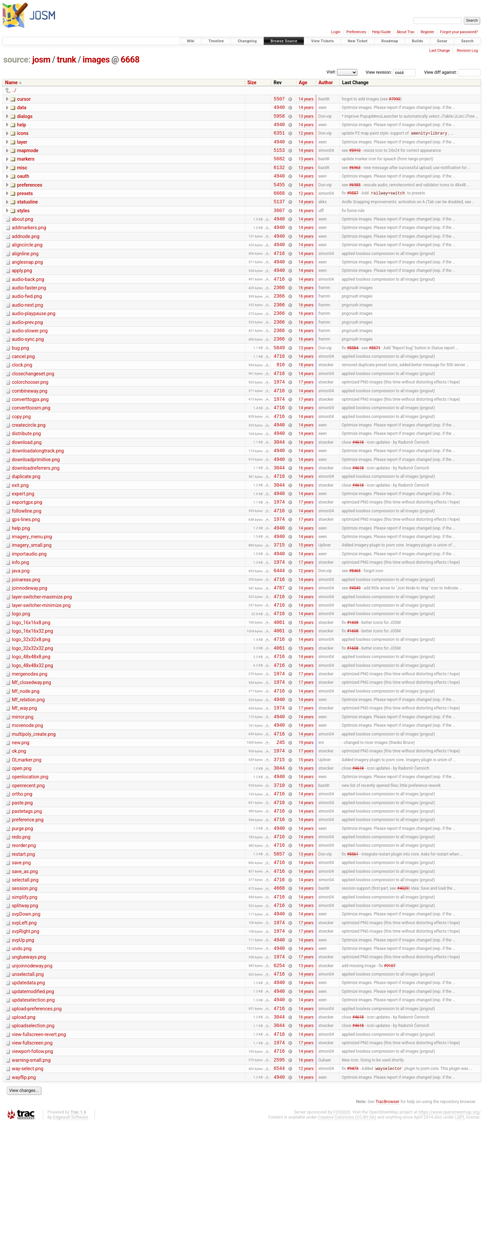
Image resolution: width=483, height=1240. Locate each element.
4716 (279, 272)
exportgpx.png (27, 550)
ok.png (19, 828)
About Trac (406, 32)
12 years (306, 138)
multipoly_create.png (34, 809)
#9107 (389, 1068)
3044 (279, 483)
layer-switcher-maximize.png (42, 655)
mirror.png (22, 790)
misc (22, 176)
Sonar (442, 41)
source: (17, 60)
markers (25, 166)
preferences (29, 195)
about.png (22, 233)
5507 (279, 99)
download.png (27, 483)
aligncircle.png (27, 262)
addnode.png (26, 252)
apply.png (22, 291)
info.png (20, 617)
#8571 (374, 377)
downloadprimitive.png (36, 502)
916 (280, 397)
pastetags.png (27, 895)
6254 (279, 1069)
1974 (279, 416)
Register (427, 32)
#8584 (352, 377)
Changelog (247, 41)
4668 (279, 982)
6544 (279, 1183)
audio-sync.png (28, 367)
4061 (279, 685)
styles (23, 224)
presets (25, 204)
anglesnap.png (27, 281)
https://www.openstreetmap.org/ (449, 1228)
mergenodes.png (29, 742)
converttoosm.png (31, 444)
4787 (279, 646)
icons (22, 137)
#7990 (394, 99)
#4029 (403, 982)
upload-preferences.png (37, 1116)
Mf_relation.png (28, 770)
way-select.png (27, 1183)
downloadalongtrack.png (38, 492)
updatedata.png (28, 1087)
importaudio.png (29, 607)
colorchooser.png (30, 415)
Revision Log (467, 50)
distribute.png (26, 473)
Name (11, 82)
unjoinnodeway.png (32, 1068)
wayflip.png (24, 1193)
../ (14, 90)
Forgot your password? (459, 32)
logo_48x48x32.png (32, 732)
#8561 (352, 943)
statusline (27, 214)
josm (41, 60)
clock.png (22, 396)
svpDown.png (26, 1010)
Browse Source (284, 41)
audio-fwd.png (27, 319)
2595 (279, 1174)
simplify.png (24, 991)
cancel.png (23, 387)
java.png (20, 626)
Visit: (331, 71)
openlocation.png (30, 857)
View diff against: (452, 72)
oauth (23, 185)
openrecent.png (28, 866)
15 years (306, 598)
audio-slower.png (30, 358)
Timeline (216, 41)
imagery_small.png (31, 598)
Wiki (191, 41)
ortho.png (22, 876)
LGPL (460, 1233)
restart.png (23, 943)
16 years (306, 224)
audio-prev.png (27, 348)
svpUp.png (23, 1039)
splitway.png (25, 1001)
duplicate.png (26, 521)
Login (335, 32)
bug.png (20, 377)
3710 (279, 867)
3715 (279, 598)
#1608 (352, 684)
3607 (279, 224)
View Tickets (322, 41)
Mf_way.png (24, 780)
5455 (279, 195)
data (21, 108)
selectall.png (25, 972)
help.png (21, 579)
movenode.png (27, 799)
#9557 (352, 205)
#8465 (355, 627)
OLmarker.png (26, 838)
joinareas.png (26, 636)
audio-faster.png (29, 310)
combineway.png (29, 425)
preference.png (28, 905)
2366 (279, 310)
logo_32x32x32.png (32, 713)
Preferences (356, 32)
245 (280, 819)
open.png (21, 847)
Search (467, 41)
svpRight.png (25, 1029)
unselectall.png (28, 1077)
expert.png (23, 540)
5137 (279, 214)
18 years (306, 397)
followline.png (26, 559)
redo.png (21, 924)
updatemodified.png (33, 1097)
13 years (306, 118)
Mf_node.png (26, 761)
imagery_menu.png (32, 588)
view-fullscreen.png (32, 1154)
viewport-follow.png (32, 1164)
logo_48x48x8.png (31, 722)
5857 (279, 944)
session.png (24, 981)
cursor (23, 99)
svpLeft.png (24, 1020)
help (21, 128)
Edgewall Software (70, 1233)
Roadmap (389, 41)
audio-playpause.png (33, 339)
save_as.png (25, 962)
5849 (279, 378)
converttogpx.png (30, 435)
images (96, 60)
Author (325, 82)
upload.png (23, 1125)
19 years (306, 819)
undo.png (21, 1049)
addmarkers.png (29, 242)
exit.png (20, 531)
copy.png (21, 454)
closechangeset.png (33, 406)
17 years (306, 416)
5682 (279, 166)
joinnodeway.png (29, 646)
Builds (417, 41)
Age (303, 82)
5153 (279, 157)
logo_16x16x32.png (32, 694)
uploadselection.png (33, 1135)
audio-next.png (27, 329)
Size (252, 82)
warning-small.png (31, 1173)
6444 (279, 627)
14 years (306, 99)
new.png (20, 818)
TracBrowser (388, 1218)
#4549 (355, 646)
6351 (279, 138)
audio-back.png (28, 300)
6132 (279, 176)
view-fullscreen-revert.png (39, 1145)
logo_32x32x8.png (31, 703)
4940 (279, 109)
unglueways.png (29, 1058)
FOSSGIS (341, 1228)
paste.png (22, 886)
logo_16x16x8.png (31, 684)
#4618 (358, 483)
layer (22, 147)
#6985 (355, 195)
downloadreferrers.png (35, 511)
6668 (130, 60)
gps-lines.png (26, 569)
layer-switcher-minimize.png (41, 665)
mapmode (27, 156)
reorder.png (24, 933)
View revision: (379, 72)
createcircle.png (29, 463)
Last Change (439, 50)
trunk (66, 60)
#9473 (352, 1184)
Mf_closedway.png (31, 751)
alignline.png (25, 272)
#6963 (355, 176)
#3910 (355, 157)
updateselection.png (33, 1106)
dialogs (24, 118)
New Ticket (358, 41)
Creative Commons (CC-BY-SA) (347, 1233)
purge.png (22, 914)
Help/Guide (381, 32)
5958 (279, 119)
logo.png (21, 674)
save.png (21, 953)
